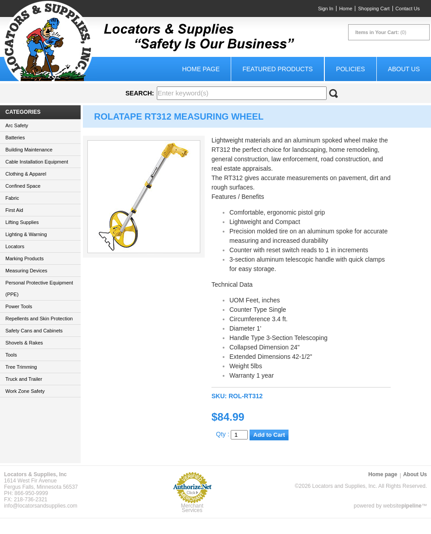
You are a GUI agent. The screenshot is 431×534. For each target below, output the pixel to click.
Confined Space (22, 186)
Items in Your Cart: (377, 32)
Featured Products (277, 69)
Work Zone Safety (25, 391)
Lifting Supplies (22, 222)
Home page (201, 69)
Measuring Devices (26, 270)
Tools (11, 354)
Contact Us (408, 8)
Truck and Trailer (23, 379)
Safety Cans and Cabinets (34, 330)
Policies (350, 69)
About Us (404, 69)
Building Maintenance (28, 149)
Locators (14, 246)
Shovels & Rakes (24, 342)
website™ (405, 506)
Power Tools (18, 306)
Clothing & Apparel (25, 174)
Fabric (12, 198)
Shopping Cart (373, 8)
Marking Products (24, 258)
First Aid (14, 210)
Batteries (15, 137)
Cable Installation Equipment (36, 161)
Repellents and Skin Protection (39, 318)
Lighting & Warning (26, 234)
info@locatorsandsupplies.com (41, 506)
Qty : (232, 434)
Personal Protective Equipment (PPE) (39, 288)
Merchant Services (192, 508)
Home (345, 8)
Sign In (325, 8)
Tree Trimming (21, 367)
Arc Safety (16, 125)
